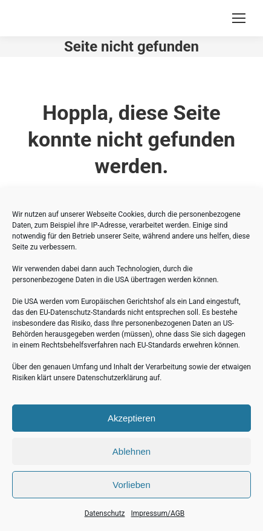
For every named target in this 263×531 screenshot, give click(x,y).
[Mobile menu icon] (239, 18)
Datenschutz (105, 513)
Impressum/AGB (158, 513)
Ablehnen (131, 451)
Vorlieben (131, 485)
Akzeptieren (131, 418)
